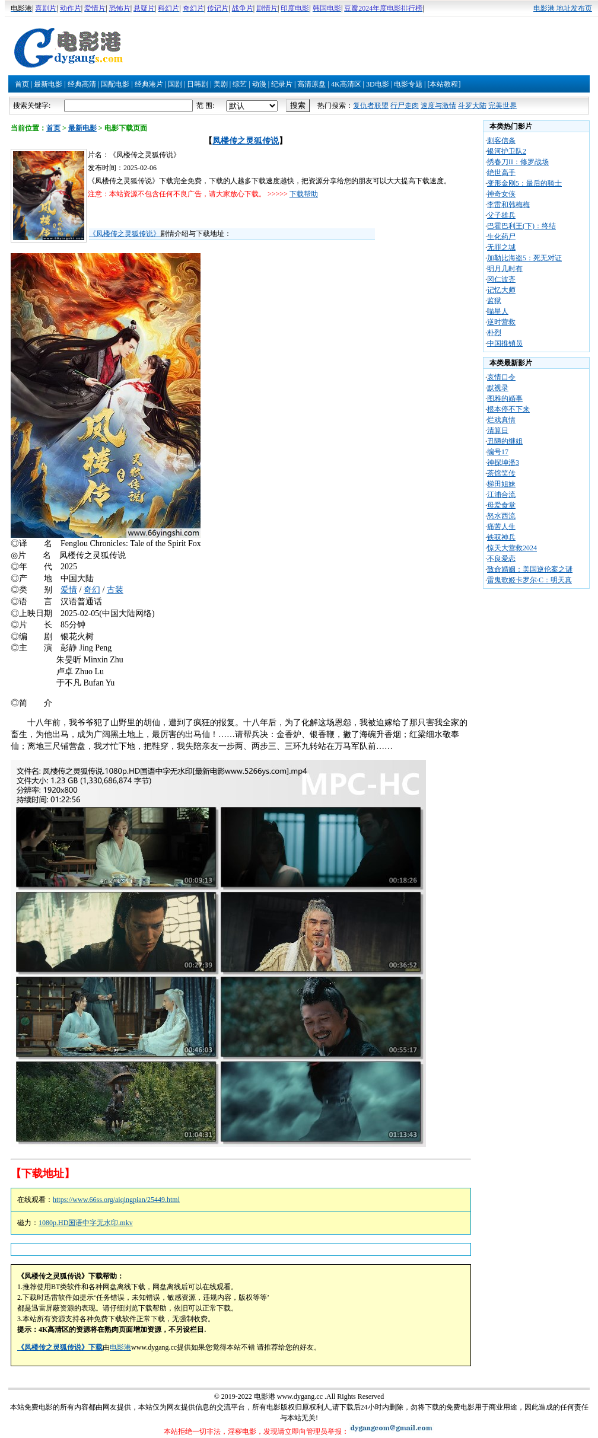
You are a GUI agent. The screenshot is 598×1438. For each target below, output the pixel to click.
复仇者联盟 (371, 105)
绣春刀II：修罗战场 (518, 162)
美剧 (221, 84)
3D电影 (377, 84)
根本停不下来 (508, 409)
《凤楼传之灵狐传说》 (124, 233)
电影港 (120, 1347)
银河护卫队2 (506, 151)
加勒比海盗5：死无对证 (524, 258)
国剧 (175, 84)
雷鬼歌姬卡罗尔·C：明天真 (529, 580)
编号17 (497, 452)
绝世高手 (501, 172)
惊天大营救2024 (512, 548)
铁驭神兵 (501, 537)
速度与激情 (438, 105)
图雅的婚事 (505, 398)
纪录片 (281, 84)
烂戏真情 (501, 420)
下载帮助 (304, 194)
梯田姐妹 (501, 484)
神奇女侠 (501, 194)
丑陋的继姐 (505, 441)
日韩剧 (197, 84)
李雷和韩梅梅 (508, 204)
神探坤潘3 (503, 462)
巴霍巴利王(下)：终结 (521, 226)
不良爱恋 (501, 558)
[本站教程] (443, 84)
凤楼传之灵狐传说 (245, 140)
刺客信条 (501, 140)
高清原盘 (311, 84)
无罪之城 (501, 247)
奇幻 (92, 589)
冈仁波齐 (501, 279)
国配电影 (115, 84)
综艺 (240, 84)
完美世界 (502, 105)
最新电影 (48, 84)
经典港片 (149, 84)
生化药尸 (501, 236)
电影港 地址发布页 (562, 8)
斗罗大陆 (472, 105)
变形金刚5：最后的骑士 (524, 183)
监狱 (494, 300)
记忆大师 (501, 290)
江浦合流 (501, 494)
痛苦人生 (501, 526)
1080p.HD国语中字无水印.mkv (86, 1223)
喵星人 (497, 311)
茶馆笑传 (501, 473)
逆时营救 (501, 322)
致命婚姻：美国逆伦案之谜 (529, 569)
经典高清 (82, 84)
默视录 (497, 388)
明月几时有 (505, 268)
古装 (115, 589)
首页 (22, 84)
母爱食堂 (501, 505)
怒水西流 (501, 516)
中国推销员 (505, 343)
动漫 (259, 84)
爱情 (69, 589)
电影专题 (408, 84)
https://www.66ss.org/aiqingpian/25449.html (116, 1199)
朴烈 (494, 333)
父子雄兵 (501, 215)
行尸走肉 (404, 105)
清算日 (497, 430)
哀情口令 (501, 377)
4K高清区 (346, 84)
